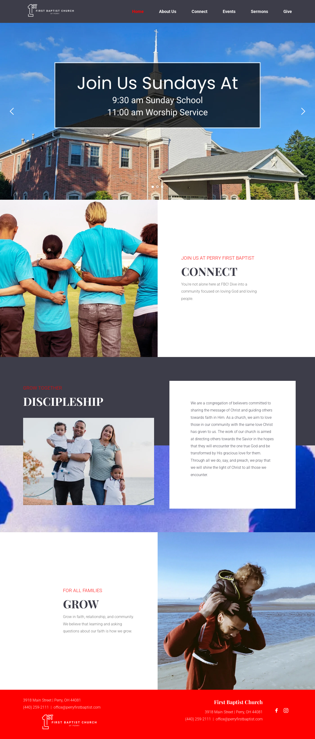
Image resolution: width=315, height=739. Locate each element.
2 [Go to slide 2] (157, 187)
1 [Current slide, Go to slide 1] (153, 187)
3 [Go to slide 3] (162, 187)
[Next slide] (303, 111)
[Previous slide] (12, 111)
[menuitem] (138, 11)
